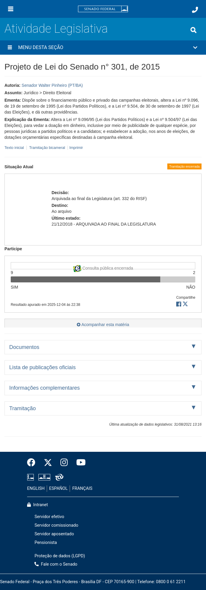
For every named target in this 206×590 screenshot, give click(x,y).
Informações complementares (44, 388)
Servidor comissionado (56, 525)
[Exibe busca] (193, 30)
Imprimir (76, 148)
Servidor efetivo (49, 516)
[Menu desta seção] (10, 47)
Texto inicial (14, 148)
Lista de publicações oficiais (42, 367)
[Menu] (10, 9)
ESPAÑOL (58, 488)
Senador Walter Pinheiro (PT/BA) (52, 85)
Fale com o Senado (56, 564)
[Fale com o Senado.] (195, 10)
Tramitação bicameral (47, 148)
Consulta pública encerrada (103, 267)
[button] (103, 47)
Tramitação (22, 408)
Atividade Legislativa (56, 29)
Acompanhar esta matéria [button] (103, 324)
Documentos (24, 347)
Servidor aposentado (54, 533)
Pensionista (46, 542)
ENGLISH (36, 488)
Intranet (37, 504)
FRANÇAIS (82, 488)
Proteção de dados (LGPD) (60, 555)
